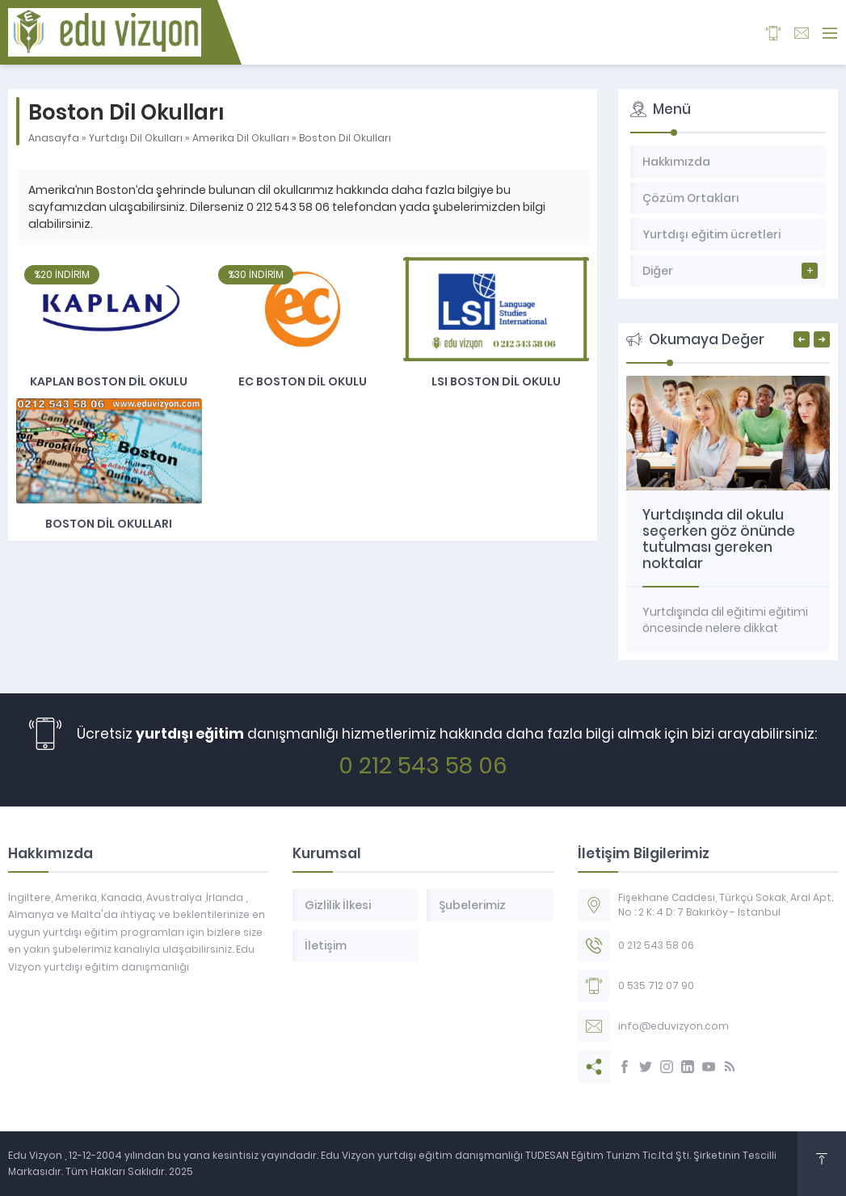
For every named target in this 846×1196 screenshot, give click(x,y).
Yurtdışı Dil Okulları (136, 138)
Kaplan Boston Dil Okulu (108, 381)
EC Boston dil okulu (302, 381)
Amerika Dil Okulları (240, 138)
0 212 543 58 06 (423, 765)
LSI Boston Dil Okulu (496, 381)
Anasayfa (53, 138)
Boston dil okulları (108, 524)
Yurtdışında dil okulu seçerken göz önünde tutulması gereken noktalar (718, 539)
